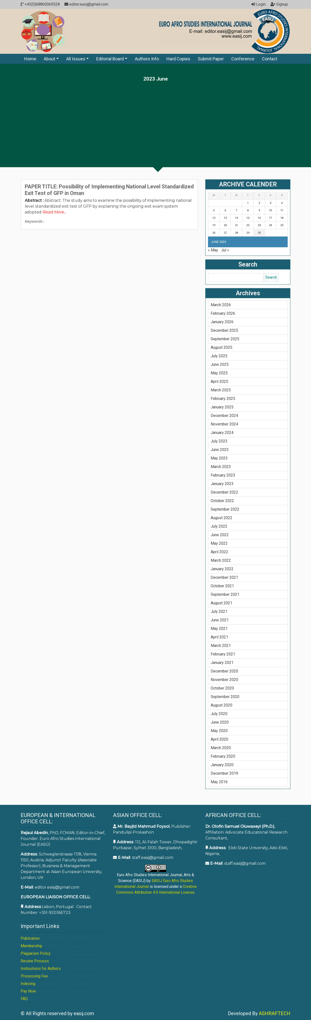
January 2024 (222, 432)
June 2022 (220, 535)
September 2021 (225, 594)
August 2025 (221, 347)
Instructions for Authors (41, 968)
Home (30, 58)
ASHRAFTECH (274, 1013)
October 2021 (222, 586)
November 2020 (224, 679)
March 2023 (221, 466)
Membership (31, 946)
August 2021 (221, 603)
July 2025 (219, 356)
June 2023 (220, 449)
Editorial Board (110, 58)
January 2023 (222, 483)
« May (213, 250)
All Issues (75, 58)
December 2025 (224, 330)
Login (258, 4)
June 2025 (220, 364)
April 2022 (219, 552)
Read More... (54, 212)
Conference (242, 58)
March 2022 (221, 560)
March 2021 (221, 645)
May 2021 (219, 628)
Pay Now (28, 991)
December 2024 (224, 415)
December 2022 (224, 492)
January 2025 (222, 407)
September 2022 (225, 509)
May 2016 (219, 782)
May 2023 (219, 458)
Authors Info (147, 58)
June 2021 (220, 620)
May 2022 (219, 543)
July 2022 (219, 526)
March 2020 (221, 747)
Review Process (35, 961)
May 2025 (219, 373)
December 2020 (224, 671)
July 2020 (219, 713)
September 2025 (225, 339)
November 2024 (224, 424)
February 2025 (223, 398)
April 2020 (219, 739)
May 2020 (219, 730)
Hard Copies (178, 58)
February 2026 (223, 313)
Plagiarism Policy (36, 953)
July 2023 (219, 441)
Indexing (28, 983)
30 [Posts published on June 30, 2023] (259, 232)
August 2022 (221, 517)
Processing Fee (34, 976)
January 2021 (222, 662)
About (49, 58)
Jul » (225, 250)
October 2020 (222, 688)
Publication (30, 938)
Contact (269, 58)
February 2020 (223, 756)
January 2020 (222, 765)
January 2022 (222, 569)
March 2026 (221, 305)
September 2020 (225, 696)
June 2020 (220, 722)
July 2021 (219, 611)
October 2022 (222, 500)
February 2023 (223, 475)
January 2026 (222, 322)
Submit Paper (211, 58)
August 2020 (221, 705)
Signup (279, 4)
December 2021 (224, 577)
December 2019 (224, 773)
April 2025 (219, 381)
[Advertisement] (155, 118)
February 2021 (223, 654)
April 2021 (219, 637)
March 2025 (221, 390)
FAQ (24, 998)
